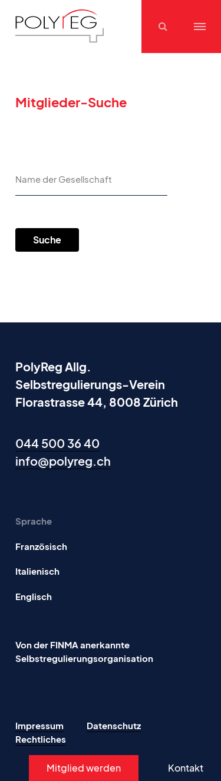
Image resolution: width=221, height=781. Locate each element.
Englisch (33, 596)
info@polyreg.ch (63, 460)
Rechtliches (40, 738)
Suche (47, 239)
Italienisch (37, 570)
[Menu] (200, 26)
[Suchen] (164, 26)
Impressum (39, 725)
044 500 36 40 (57, 443)
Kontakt (185, 768)
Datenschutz (114, 725)
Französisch (41, 546)
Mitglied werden (84, 768)
